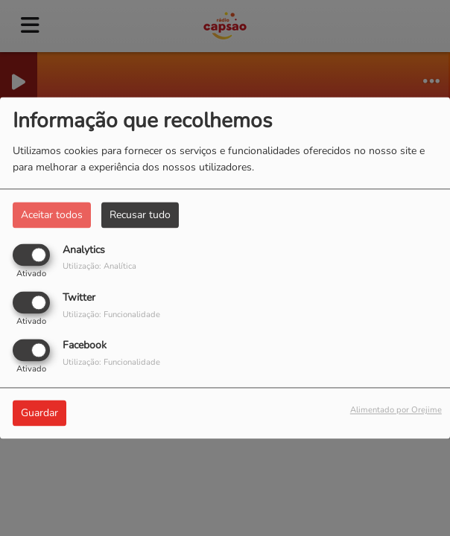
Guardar (39, 413)
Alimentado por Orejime (396, 410)
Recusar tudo (140, 215)
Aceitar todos (52, 215)
